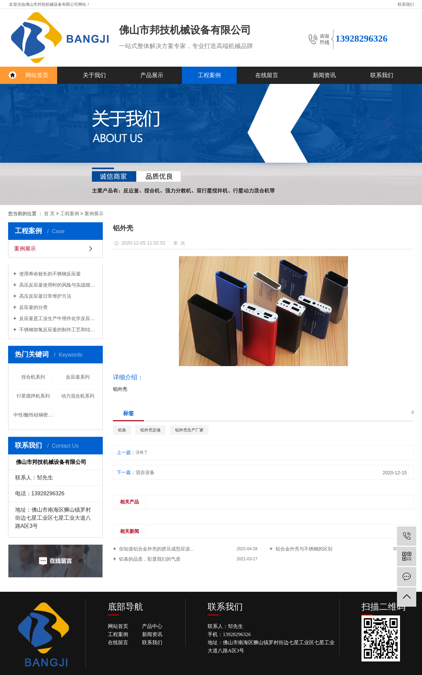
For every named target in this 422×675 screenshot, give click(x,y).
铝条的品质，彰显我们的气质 (149, 559)
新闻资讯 (324, 75)
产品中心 (152, 626)
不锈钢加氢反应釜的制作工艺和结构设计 (58, 329)
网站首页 (36, 75)
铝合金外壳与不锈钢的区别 (303, 549)
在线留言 (266, 75)
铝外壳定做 (150, 430)
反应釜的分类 (33, 307)
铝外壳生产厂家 (189, 430)
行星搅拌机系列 (33, 396)
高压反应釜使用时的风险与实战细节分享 (58, 285)
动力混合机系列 (77, 396)
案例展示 (94, 213)
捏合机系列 (33, 377)
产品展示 (151, 75)
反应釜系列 (78, 377)
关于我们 (94, 75)
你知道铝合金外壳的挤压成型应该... (156, 549)
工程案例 (209, 75)
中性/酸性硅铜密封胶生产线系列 (33, 415)
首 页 (50, 213)
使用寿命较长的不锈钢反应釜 (49, 273)
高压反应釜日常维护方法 (44, 296)
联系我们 (406, 4)
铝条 (122, 430)
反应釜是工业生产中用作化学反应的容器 (58, 318)
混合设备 (145, 472)
